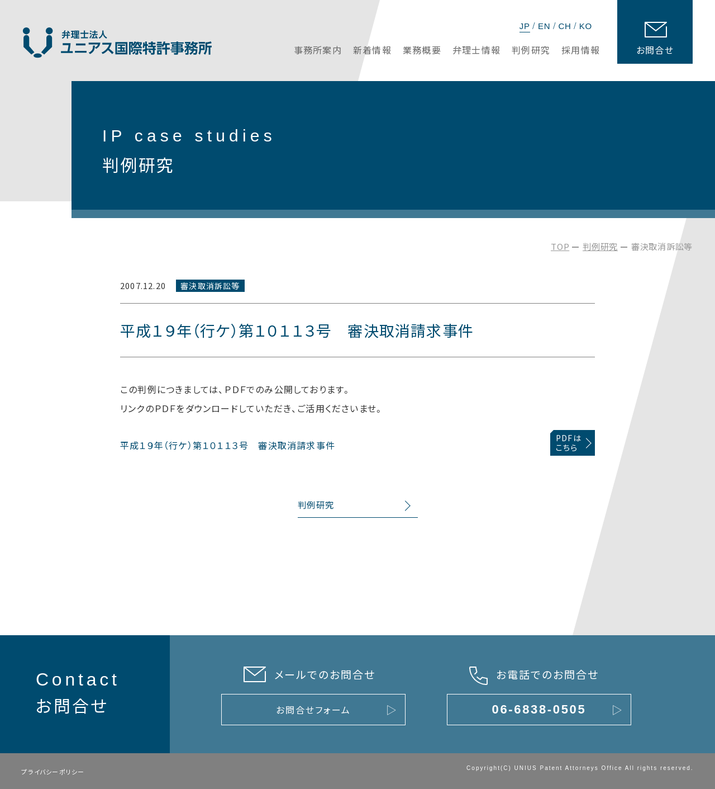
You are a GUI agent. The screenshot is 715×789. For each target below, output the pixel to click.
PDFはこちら (568, 442)
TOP (560, 246)
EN (544, 26)
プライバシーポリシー (52, 771)
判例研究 (600, 246)
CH (564, 26)
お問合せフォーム (313, 709)
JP (524, 26)
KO (585, 26)
